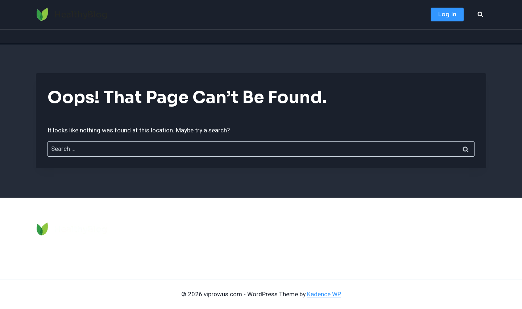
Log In (447, 14)
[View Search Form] (480, 14)
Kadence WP (324, 294)
